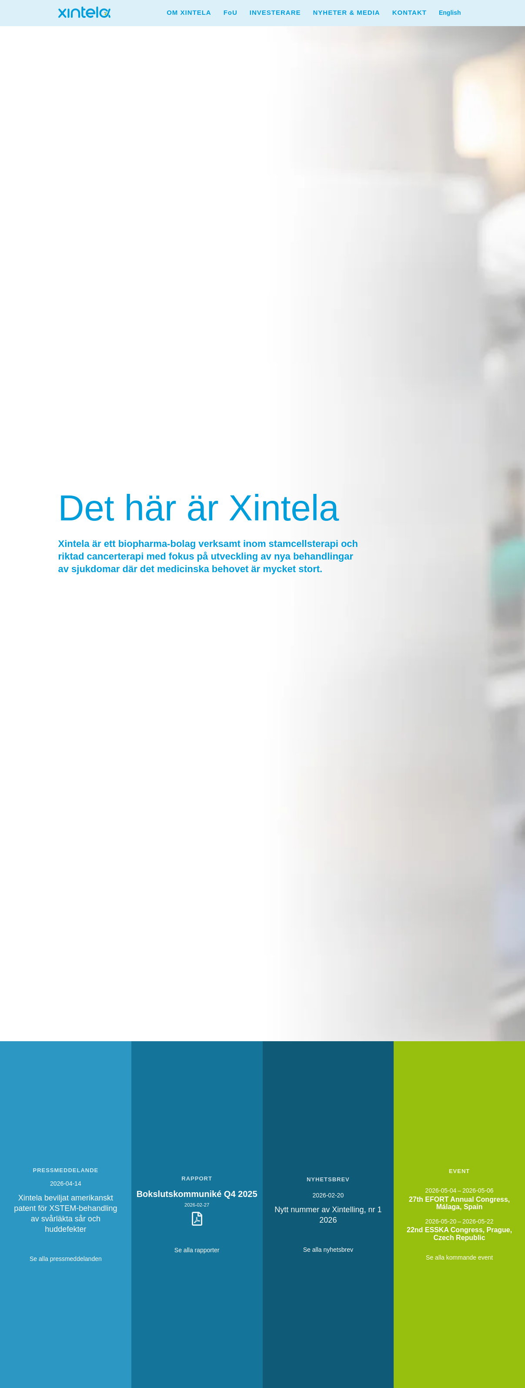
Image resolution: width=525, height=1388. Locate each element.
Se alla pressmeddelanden (66, 1258)
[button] (189, 12)
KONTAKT (409, 12)
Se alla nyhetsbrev (328, 1249)
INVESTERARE (275, 12)
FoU (230, 12)
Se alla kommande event (459, 1257)
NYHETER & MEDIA (346, 12)
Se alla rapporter (197, 1250)
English (450, 12)
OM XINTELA (189, 12)
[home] (84, 9)
